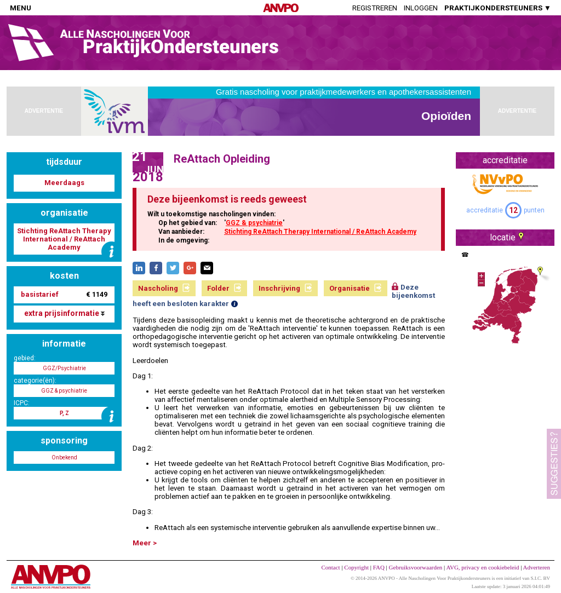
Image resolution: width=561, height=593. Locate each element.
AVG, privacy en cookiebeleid (482, 567)
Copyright (356, 567)
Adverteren (536, 567)
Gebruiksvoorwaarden (416, 567)
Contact (330, 567)
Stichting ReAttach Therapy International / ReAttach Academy (320, 231)
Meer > (145, 543)
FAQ (379, 567)
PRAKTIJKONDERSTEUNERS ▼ (497, 8)
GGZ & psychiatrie (254, 223)
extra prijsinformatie (64, 313)
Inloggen (421, 8)
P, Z (64, 413)
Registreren (374, 8)
